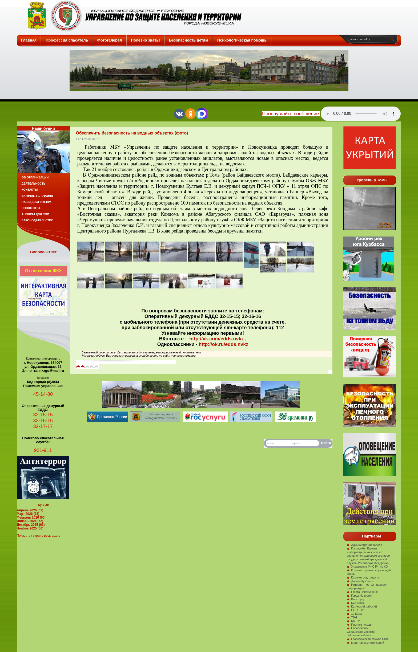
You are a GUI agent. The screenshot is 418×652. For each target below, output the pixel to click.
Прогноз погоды (359, 624)
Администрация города (364, 545)
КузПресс (355, 602)
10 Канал (355, 613)
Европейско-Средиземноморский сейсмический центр (361, 631)
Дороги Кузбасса (360, 581)
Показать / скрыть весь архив (38, 535)
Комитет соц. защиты (363, 577)
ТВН (352, 617)
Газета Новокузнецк (362, 591)
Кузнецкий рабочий (362, 606)
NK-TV (353, 620)
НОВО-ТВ (355, 610)
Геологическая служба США (368, 639)
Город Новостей (359, 595)
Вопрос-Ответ (43, 252)
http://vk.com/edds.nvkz (216, 338)
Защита (132, 16)
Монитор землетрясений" (366, 642)
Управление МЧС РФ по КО (367, 566)
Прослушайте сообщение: (291, 113)
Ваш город (356, 599)
